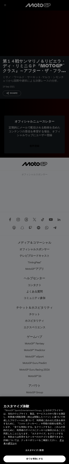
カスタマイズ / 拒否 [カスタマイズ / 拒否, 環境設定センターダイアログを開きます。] (34, 450)
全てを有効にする (34, 459)
